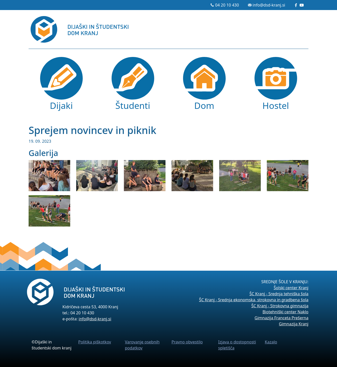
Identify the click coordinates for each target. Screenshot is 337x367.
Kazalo (271, 342)
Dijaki (61, 105)
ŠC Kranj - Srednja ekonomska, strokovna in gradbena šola (253, 300)
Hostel (276, 105)
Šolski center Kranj (291, 287)
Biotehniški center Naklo (285, 312)
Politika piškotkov (94, 342)
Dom (204, 105)
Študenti (132, 105)
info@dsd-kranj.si (268, 5)
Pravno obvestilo (187, 342)
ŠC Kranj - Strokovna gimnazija (279, 306)
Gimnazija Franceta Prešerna (281, 318)
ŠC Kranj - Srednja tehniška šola (278, 294)
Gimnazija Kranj (293, 324)
